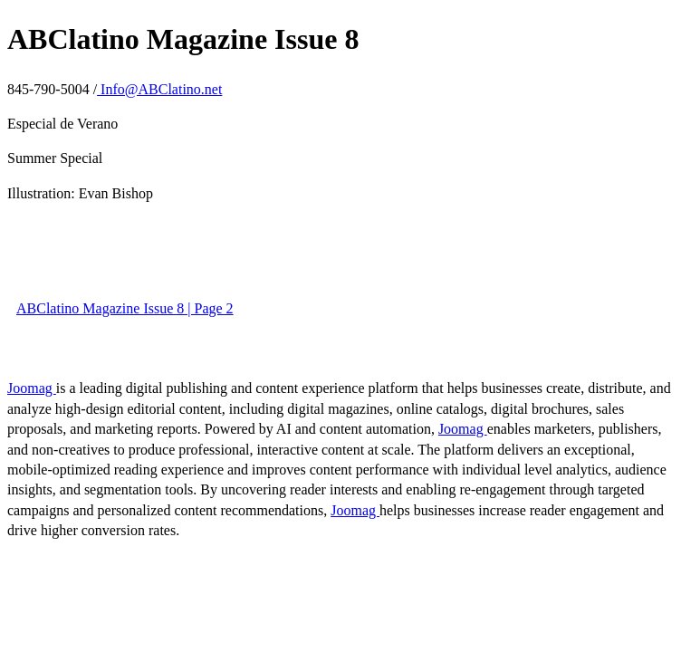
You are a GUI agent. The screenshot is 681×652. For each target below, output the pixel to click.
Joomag (31, 388)
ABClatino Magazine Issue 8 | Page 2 (125, 308)
